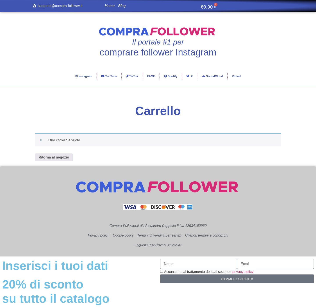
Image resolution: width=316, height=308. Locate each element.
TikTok (132, 76)
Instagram (83, 76)
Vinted (236, 76)
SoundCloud (212, 76)
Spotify (171, 76)
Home (110, 6)
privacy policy (242, 272)
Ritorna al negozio (54, 157)
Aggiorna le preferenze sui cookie (158, 245)
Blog (122, 6)
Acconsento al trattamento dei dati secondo (208, 272)
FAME (151, 76)
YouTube (109, 76)
